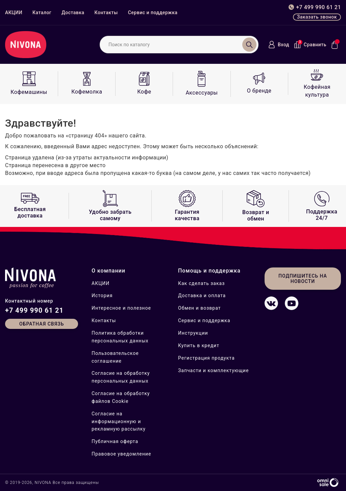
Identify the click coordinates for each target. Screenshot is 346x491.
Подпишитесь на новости (302, 278)
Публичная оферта (115, 441)
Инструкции (193, 333)
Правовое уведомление (121, 454)
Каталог (41, 12)
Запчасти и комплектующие (213, 370)
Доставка (72, 12)
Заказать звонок (317, 17)
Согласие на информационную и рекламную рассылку (119, 421)
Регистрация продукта (206, 358)
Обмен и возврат (199, 308)
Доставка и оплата (202, 295)
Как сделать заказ (201, 283)
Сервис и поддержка (153, 12)
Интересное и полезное (121, 308)
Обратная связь (41, 324)
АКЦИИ (13, 12)
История (102, 295)
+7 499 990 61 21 (34, 310)
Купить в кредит (198, 345)
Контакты (106, 12)
